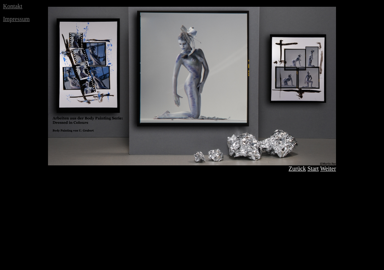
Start (313, 168)
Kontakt (12, 6)
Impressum (16, 19)
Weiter (328, 168)
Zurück (297, 168)
